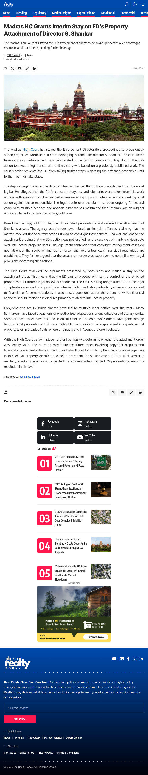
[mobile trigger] (140, 4)
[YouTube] (114, 659)
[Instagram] (92, 423)
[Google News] (122, 659)
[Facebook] (55, 423)
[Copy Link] (27, 68)
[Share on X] (12, 68)
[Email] (19, 68)
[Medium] (92, 437)
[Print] (34, 68)
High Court (31, 149)
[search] (126, 4)
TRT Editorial (13, 55)
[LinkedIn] (55, 437)
